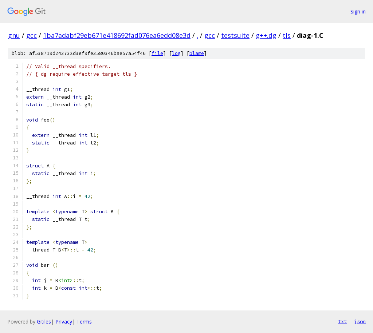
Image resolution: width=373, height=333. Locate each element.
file (157, 53)
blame (196, 53)
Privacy (63, 321)
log (176, 53)
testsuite (235, 35)
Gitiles (44, 321)
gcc (31, 35)
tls (287, 35)
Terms (84, 321)
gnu (14, 35)
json (360, 321)
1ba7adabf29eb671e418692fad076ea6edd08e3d (117, 35)
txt (342, 321)
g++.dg (266, 35)
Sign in (358, 11)
